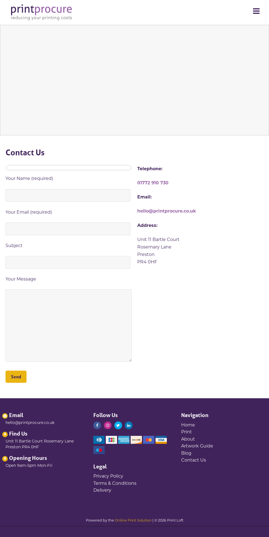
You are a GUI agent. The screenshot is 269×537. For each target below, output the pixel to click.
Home (188, 425)
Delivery (102, 490)
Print (186, 431)
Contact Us (193, 460)
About (188, 439)
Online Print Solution (133, 520)
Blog (186, 453)
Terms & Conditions (114, 483)
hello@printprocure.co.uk (166, 211)
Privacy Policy (108, 476)
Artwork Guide (197, 446)
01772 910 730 (152, 182)
